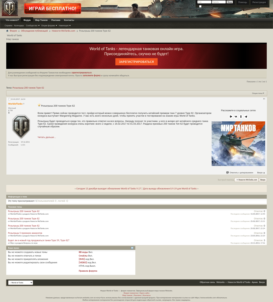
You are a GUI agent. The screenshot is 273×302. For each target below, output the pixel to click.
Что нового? (12, 20)
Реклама (55, 20)
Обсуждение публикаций (34, 30)
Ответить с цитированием (240, 172)
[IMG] (82, 259)
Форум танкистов (131, 293)
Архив (255, 282)
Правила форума (88, 270)
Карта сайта (144, 293)
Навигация (63, 25)
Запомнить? (206, 6)
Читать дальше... (47, 137)
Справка (8, 25)
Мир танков (127, 295)
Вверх (261, 172)
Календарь (19, 25)
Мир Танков (41, 20)
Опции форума (48, 25)
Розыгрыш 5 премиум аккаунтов (25, 233)
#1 (264, 99)
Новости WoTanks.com (63, 30)
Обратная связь (207, 282)
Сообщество (31, 25)
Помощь (242, 2)
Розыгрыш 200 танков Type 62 (28, 87)
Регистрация (259, 2)
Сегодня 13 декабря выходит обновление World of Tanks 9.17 (108, 188)
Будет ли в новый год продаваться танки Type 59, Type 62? (38, 240)
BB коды (83, 252)
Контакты (69, 20)
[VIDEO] (83, 262)
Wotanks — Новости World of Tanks (233, 282)
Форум (26, 20)
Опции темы (257, 93)
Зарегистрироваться (136, 62)
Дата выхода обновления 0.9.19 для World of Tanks (170, 188)
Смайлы (83, 255)
